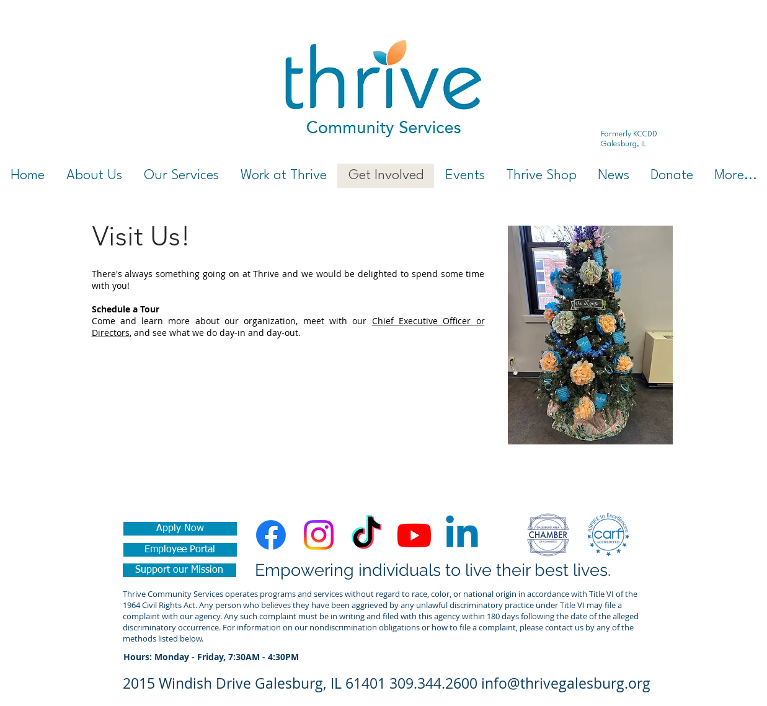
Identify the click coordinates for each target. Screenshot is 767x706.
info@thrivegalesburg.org (565, 683)
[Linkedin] (462, 535)
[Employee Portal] (180, 550)
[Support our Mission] (179, 570)
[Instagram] (319, 535)
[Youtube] (414, 535)
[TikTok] (366, 535)
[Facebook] (271, 535)
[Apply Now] (180, 529)
